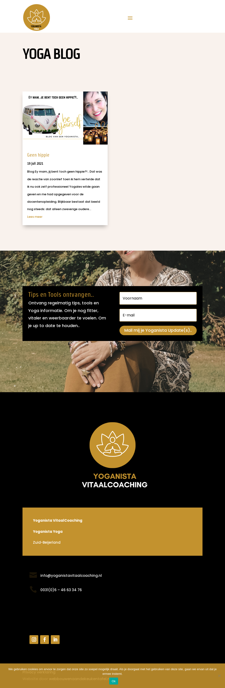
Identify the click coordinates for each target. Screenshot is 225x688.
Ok (114, 681)
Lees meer (34, 217)
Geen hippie (38, 155)
